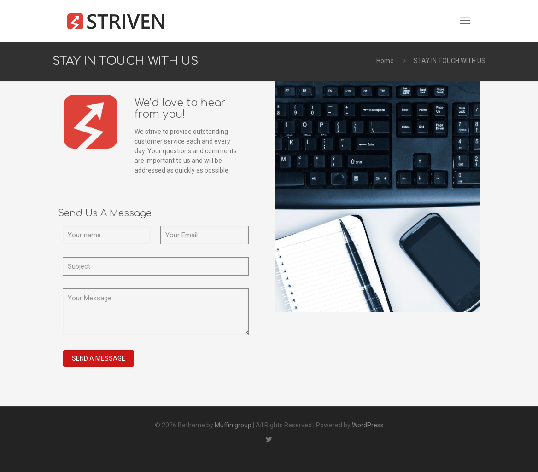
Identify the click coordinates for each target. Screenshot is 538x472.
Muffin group (233, 425)
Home (385, 60)
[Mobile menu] (465, 21)
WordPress (368, 425)
